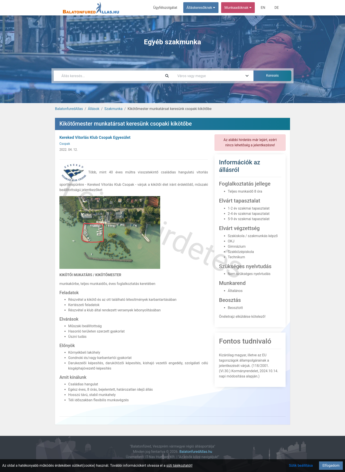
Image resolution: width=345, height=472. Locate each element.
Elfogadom (330, 465)
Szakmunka (113, 109)
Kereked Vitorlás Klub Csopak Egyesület (94, 137)
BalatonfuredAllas (69, 109)
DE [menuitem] (276, 8)
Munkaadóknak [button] (237, 8)
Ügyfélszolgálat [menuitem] (165, 8)
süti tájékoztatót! (179, 465)
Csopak (64, 144)
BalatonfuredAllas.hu (196, 452)
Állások (93, 109)
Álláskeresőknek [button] (201, 8)
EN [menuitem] (263, 8)
